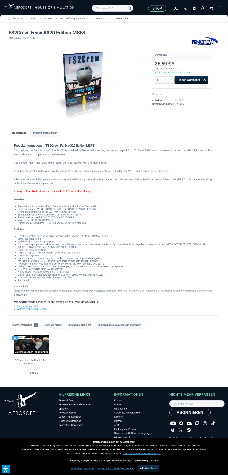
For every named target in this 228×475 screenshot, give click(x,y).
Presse (117, 404)
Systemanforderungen (45, 132)
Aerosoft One (66, 400)
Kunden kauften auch (79, 325)
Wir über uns (120, 408)
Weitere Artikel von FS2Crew (30, 309)
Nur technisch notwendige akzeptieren (116, 468)
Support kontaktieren (70, 416)
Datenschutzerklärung (185, 438)
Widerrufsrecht (122, 437)
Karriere (118, 416)
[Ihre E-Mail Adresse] (197, 403)
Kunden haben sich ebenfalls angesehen (119, 325)
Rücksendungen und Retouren (75, 404)
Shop (157, 8)
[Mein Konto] (202, 7)
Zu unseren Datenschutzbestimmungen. (142, 453)
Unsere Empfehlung (24, 325)
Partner (118, 421)
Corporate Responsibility (127, 412)
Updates (63, 408)
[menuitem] (112, 8)
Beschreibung (18, 132)
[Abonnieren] (190, 412)
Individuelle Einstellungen (82, 468)
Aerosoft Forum (67, 412)
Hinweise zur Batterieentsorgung (131, 433)
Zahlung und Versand (125, 429)
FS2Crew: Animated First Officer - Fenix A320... (31, 362)
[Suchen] (129, 8)
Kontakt (118, 400)
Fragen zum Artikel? (26, 306)
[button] (6, 469)
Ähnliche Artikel (53, 325)
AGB (116, 425)
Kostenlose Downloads (71, 425)
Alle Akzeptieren (148, 468)
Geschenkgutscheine (70, 421)
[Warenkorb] (211, 7)
